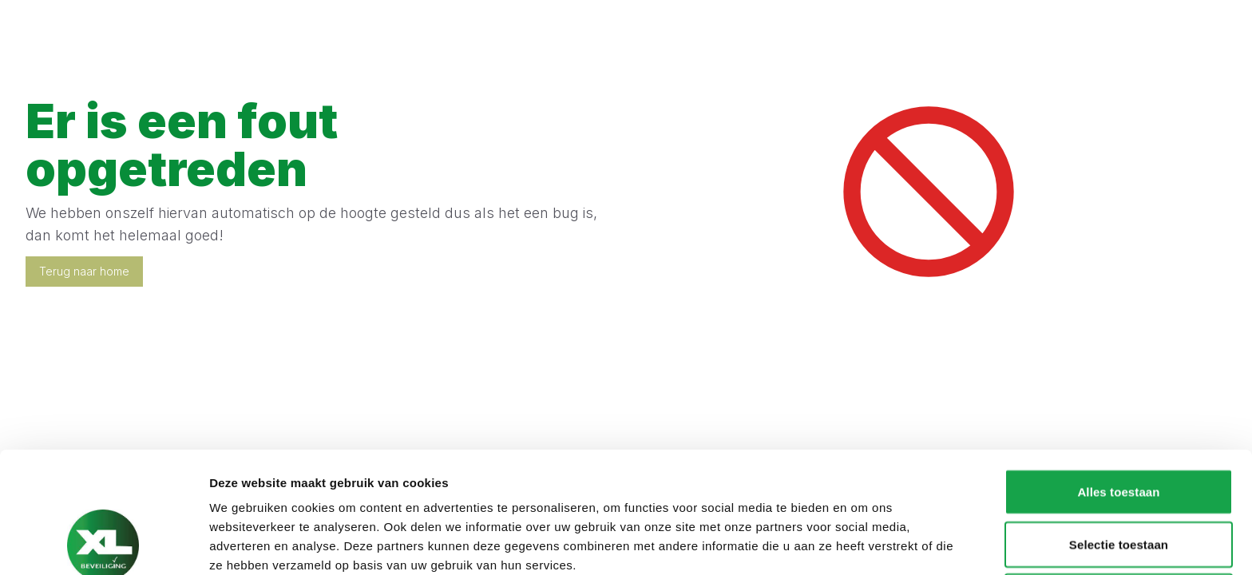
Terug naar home (84, 271)
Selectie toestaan (1118, 431)
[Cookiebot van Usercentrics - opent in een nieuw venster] (103, 544)
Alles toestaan (1118, 378)
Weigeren (1119, 483)
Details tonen (863, 543)
